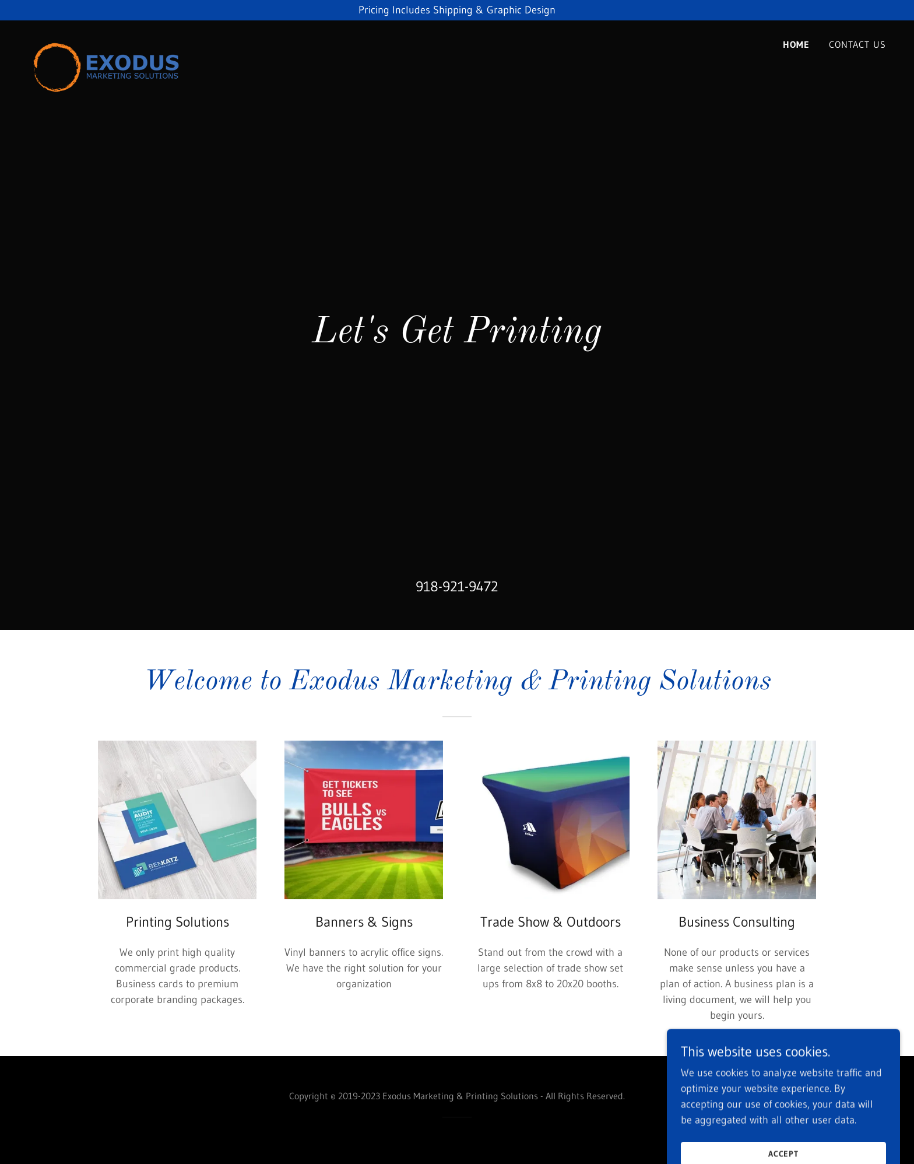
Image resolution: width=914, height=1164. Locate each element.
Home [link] (796, 44)
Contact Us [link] (857, 44)
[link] (106, 41)
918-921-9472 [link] (457, 586)
